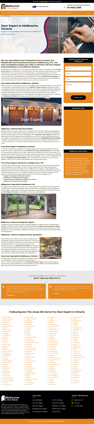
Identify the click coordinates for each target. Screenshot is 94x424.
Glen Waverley (30, 357)
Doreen (28, 329)
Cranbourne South (8, 379)
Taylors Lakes (77, 353)
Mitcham (52, 339)
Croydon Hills (7, 384)
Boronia (5, 340)
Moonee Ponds (53, 342)
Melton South (53, 331)
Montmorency (53, 340)
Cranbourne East (8, 377)
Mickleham (52, 335)
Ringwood (76, 319)
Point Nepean (53, 375)
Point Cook (52, 373)
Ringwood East (77, 320)
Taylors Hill (76, 351)
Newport (52, 361)
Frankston (29, 346)
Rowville (75, 326)
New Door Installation (49, 13)
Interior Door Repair (58, 403)
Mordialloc (52, 346)
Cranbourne (6, 375)
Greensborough (30, 361)
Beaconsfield (7, 331)
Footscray (29, 344)
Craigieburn (6, 373)
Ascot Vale (6, 322)
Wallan (75, 366)
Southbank (76, 335)
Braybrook (6, 346)
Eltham (28, 331)
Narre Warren (53, 357)
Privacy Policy (56, 411)
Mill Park (51, 337)
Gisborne (28, 351)
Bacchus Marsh (7, 326)
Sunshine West (77, 346)
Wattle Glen (76, 371)
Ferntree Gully (30, 340)
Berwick (5, 337)
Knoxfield (29, 384)
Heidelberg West (31, 373)
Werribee (75, 373)
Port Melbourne (54, 377)
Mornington (52, 348)
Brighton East (7, 350)
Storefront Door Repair (59, 408)
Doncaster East (30, 326)
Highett (28, 375)
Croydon (5, 382)
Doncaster (29, 324)
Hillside (28, 377)
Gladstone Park (30, 353)
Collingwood (6, 371)
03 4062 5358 (74, 7)
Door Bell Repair (37, 400)
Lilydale (51, 319)
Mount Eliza (52, 350)
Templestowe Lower (79, 357)
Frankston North (31, 348)
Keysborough (30, 382)
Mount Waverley (54, 353)
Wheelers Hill (76, 375)
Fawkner (28, 339)
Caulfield (5, 364)
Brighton (5, 348)
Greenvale (29, 362)
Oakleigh (52, 368)
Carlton (5, 357)
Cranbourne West (8, 381)
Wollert (75, 379)
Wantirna (75, 368)
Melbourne (52, 328)
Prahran (51, 379)
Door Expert (7, 15)
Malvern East (53, 324)
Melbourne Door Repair (58, 421)
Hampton (29, 364)
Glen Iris (28, 355)
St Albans (75, 339)
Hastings (28, 366)
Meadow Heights (54, 326)
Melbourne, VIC (78, 400)
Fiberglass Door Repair (59, 406)
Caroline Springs (7, 361)
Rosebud (75, 324)
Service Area (60, 13)
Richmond (52, 384)
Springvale (76, 337)
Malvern (51, 322)
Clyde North (6, 368)
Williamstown (77, 377)
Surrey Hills (76, 348)
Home (3, 13)
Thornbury (76, 361)
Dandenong (29, 317)
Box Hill (5, 342)
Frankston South (31, 350)
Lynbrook (52, 320)
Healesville (29, 370)
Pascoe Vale (53, 371)
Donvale (28, 328)
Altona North (7, 320)
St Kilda (75, 340)
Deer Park (29, 320)
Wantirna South (77, 370)
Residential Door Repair (39, 408)
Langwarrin (52, 317)
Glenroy (28, 359)
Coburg (5, 370)
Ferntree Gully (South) (32, 342)
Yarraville (75, 382)
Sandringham (77, 329)
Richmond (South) (78, 317)
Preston (51, 381)
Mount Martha (53, 351)
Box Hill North (7, 344)
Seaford (75, 331)
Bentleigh (6, 333)
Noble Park (52, 362)
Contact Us (68, 13)
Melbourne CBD (54, 329)
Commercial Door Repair (39, 411)
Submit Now (78, 97)
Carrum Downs (7, 362)
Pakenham (52, 370)
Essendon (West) (31, 337)
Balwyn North (7, 329)
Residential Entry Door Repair (51, 138)
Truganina (76, 362)
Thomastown (77, 359)
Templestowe (77, 355)
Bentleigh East (7, 335)
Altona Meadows (8, 319)
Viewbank (75, 364)
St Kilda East (76, 342)
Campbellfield (7, 355)
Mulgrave (52, 355)
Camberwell (6, 353)
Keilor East (29, 381)
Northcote (52, 366)
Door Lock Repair (37, 403)
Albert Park (6, 317)
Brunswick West (7, 351)
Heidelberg (29, 371)
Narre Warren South (55, 359)
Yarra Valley (76, 381)
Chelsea (5, 366)
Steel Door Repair (37, 406)
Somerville (76, 333)
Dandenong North (31, 319)
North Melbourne (54, 364)
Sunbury (75, 344)
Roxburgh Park (77, 328)
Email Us (77, 403)
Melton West (53, 333)
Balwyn (5, 328)
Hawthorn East (30, 368)
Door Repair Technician (13, 13)
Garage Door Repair (36, 13)
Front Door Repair (57, 400)
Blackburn (6, 339)
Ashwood (6, 324)
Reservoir (52, 382)
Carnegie (5, 359)
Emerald (28, 335)
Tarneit (75, 350)
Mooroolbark (53, 344)
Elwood (28, 333)
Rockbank (76, 322)
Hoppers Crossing (31, 379)
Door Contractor (25, 13)
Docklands (29, 322)
